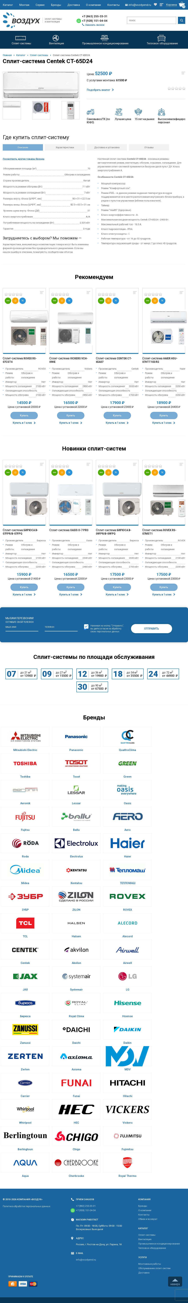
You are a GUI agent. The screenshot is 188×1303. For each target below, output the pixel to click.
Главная (7, 55)
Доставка (73, 5)
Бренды (56, 5)
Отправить (151, 628)
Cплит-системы (39, 55)
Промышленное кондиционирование (159, 1243)
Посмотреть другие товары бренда (23, 159)
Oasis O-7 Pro (79, 530)
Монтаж (24, 5)
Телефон (49, 627)
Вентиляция (144, 1239)
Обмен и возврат (147, 1219)
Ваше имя (10, 627)
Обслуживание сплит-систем (154, 1268)
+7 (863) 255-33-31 (94, 16)
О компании (93, 5)
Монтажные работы (149, 1264)
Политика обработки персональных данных (26, 1206)
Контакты (113, 5)
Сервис (40, 5)
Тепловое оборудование (152, 1248)
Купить (24, 415)
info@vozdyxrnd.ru (86, 1259)
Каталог (8, 5)
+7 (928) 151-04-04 (94, 20)
